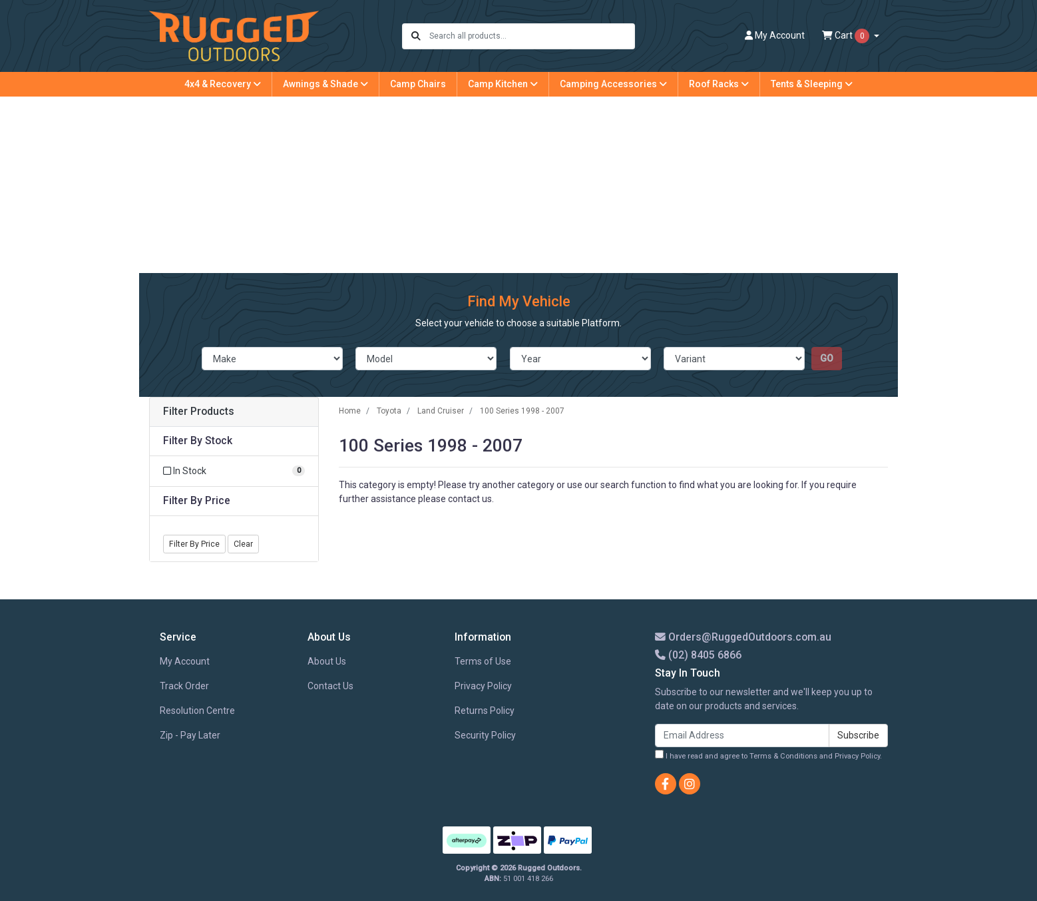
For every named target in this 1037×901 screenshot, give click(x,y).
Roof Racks (719, 84)
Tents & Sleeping (812, 84)
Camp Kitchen (503, 84)
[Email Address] (742, 735)
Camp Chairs (418, 84)
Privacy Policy (483, 686)
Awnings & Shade (325, 84)
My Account (185, 661)
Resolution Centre (197, 710)
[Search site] (416, 36)
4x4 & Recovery (222, 84)
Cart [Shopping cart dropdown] (846, 36)
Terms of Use (483, 661)
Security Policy (485, 735)
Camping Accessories (613, 84)
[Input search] (531, 36)
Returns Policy (485, 710)
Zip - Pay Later (190, 735)
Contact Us (330, 686)
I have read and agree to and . (768, 755)
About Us (327, 661)
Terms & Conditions (783, 756)
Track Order (184, 686)
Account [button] (775, 35)
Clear (243, 544)
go (826, 358)
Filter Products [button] (198, 412)
